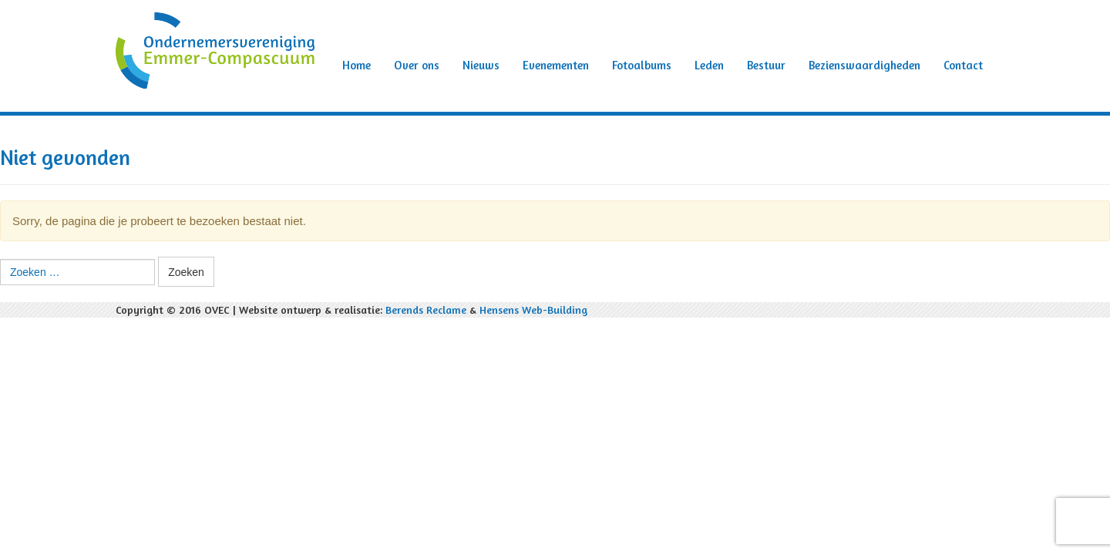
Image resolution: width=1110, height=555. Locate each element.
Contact (963, 65)
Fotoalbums (641, 65)
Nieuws (481, 65)
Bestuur (766, 65)
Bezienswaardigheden (864, 65)
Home (356, 65)
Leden (709, 65)
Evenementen (556, 65)
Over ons (416, 65)
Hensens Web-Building (533, 309)
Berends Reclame (425, 309)
